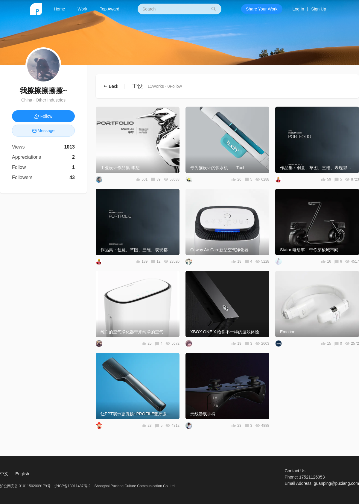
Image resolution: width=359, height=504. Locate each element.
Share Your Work (262, 9)
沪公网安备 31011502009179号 (25, 486)
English (22, 473)
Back (113, 86)
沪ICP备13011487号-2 (72, 486)
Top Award (109, 9)
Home (59, 9)
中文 (4, 473)
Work (82, 9)
